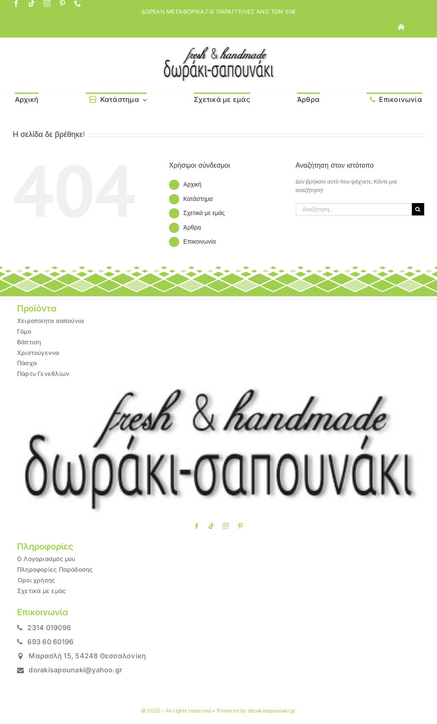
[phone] (77, 3)
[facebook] (16, 3)
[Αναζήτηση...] (354, 209)
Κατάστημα (198, 199)
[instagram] (47, 3)
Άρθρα (192, 227)
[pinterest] (62, 3)
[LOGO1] (218, 48)
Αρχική (193, 184)
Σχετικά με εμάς (204, 213)
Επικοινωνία (200, 241)
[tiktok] (31, 3)
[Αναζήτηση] (418, 209)
